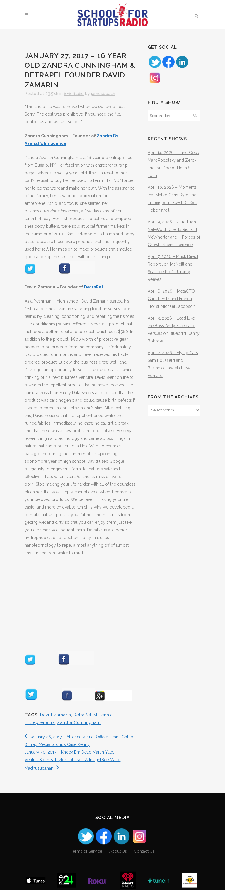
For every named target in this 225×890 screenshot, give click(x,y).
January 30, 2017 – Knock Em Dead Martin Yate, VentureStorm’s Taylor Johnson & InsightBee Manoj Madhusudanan (73, 760)
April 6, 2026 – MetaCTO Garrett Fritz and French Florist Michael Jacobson (171, 299)
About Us (118, 851)
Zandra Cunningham (79, 722)
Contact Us (144, 851)
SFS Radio (74, 93)
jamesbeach (103, 93)
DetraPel (94, 287)
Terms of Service (86, 851)
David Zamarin (55, 714)
